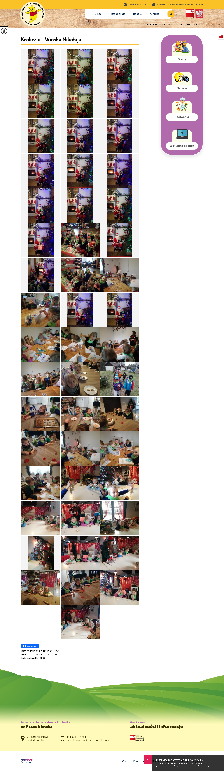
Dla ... (179, 24)
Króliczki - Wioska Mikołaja (51, 39)
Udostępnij (30, 646)
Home (162, 24)
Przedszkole (117, 13)
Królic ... (197, 24)
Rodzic (137, 13)
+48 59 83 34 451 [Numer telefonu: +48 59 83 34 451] (76, 736)
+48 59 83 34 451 (135, 4)
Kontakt (154, 13)
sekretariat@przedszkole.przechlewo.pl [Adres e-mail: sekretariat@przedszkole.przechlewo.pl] (88, 740)
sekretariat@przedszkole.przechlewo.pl (177, 4)
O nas (98, 13)
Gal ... (188, 24)
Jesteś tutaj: (152, 24)
